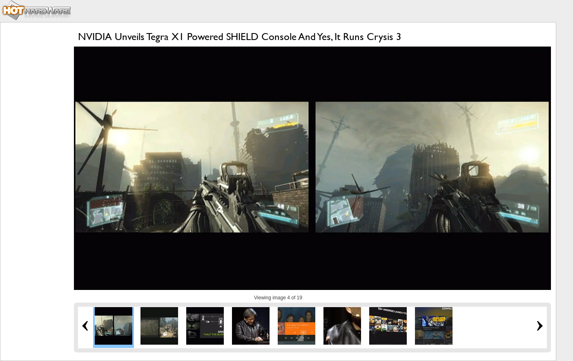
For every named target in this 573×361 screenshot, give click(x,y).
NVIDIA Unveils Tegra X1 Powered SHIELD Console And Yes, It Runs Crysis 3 (239, 36)
